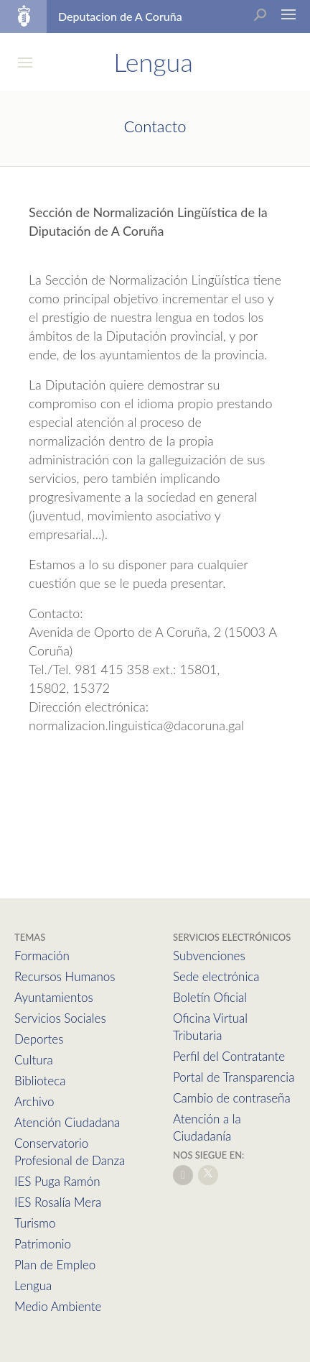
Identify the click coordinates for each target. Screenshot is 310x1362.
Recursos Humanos (64, 976)
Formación (42, 955)
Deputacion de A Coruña (120, 16)
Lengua (33, 1285)
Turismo (34, 1222)
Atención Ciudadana (67, 1122)
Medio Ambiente (57, 1306)
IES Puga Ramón (57, 1181)
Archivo (34, 1101)
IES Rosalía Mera (57, 1202)
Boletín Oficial (210, 997)
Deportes (38, 1038)
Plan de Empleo (54, 1264)
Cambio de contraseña (232, 1097)
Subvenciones (209, 955)
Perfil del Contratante (229, 1056)
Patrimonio (42, 1243)
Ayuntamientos (53, 997)
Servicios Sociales (60, 1018)
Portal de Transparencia (233, 1077)
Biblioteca (39, 1080)
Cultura (33, 1059)
